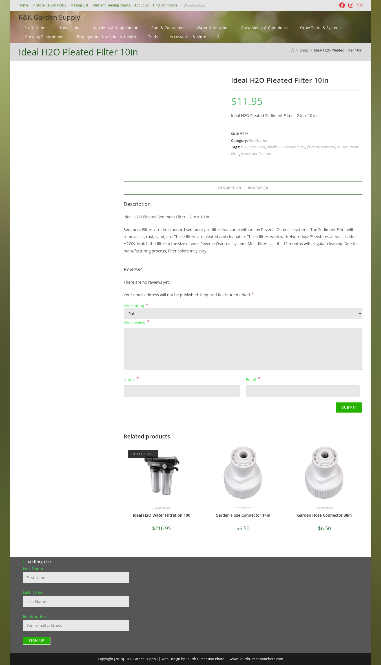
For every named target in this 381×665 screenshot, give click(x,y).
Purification (258, 140)
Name (131, 379)
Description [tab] (229, 187)
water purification (256, 153)
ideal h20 (257, 146)
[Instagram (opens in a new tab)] (351, 5)
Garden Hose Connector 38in (324, 515)
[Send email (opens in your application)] (358, 6)
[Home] (292, 50)
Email (253, 379)
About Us (141, 5)
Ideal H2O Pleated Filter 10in (338, 50)
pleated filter (294, 146)
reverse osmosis (321, 146)
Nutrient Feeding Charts (111, 5)
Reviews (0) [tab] (258, 187)
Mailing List (79, 5)
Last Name (33, 592)
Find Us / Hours (165, 5)
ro (338, 146)
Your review (136, 322)
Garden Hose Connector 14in (243, 515)
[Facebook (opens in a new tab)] (342, 5)
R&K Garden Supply (49, 17)
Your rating (136, 306)
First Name (33, 568)
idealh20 (274, 146)
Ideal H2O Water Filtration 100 (161, 515)
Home (23, 5)
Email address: (36, 616)
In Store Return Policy (49, 5)
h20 (244, 146)
